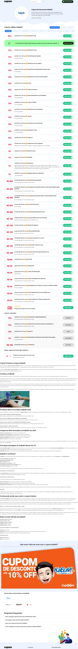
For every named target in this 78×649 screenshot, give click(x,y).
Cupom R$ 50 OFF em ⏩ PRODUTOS (24, 265)
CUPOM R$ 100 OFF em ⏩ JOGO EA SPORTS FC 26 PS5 (29, 238)
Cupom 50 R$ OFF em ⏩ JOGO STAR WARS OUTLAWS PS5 (30, 278)
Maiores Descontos (54, 27)
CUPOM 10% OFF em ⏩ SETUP (22, 83)
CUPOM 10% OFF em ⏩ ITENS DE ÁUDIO (25, 102)
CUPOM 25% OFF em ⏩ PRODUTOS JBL (25, 36)
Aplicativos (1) (15, 30)
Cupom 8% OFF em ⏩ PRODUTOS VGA (24, 151)
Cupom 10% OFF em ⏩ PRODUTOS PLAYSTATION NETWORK (30, 76)
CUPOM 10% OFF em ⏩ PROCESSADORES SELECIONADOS (30, 95)
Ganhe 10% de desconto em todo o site (23, 355)
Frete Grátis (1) (34, 30)
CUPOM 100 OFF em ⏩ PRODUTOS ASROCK (26, 225)
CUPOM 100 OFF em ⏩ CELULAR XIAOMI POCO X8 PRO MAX (30, 217)
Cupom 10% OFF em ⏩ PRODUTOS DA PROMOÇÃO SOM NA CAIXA (32, 69)
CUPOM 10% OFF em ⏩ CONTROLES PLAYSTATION (28, 123)
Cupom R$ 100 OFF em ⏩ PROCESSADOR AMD (27, 231)
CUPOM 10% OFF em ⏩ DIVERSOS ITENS (25, 130)
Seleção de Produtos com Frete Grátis (24, 308)
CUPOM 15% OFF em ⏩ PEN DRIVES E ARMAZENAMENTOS (30, 317)
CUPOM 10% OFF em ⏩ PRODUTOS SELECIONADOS (28, 109)
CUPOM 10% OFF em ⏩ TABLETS (23, 137)
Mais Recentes (71, 27)
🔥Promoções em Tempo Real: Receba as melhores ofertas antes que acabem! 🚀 (36, 43)
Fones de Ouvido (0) (24, 30)
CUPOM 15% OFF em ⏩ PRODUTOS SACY (25, 50)
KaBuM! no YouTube (7, 525)
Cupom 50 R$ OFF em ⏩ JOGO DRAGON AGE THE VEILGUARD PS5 (32, 292)
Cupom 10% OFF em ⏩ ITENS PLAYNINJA (25, 89)
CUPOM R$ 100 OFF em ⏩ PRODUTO (24, 344)
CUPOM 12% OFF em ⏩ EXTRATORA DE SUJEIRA (27, 56)
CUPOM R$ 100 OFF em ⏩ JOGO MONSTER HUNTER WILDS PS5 (31, 252)
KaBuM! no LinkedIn (7, 523)
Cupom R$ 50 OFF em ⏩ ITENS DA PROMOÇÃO (27, 271)
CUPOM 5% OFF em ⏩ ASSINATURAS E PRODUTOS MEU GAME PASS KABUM (34, 337)
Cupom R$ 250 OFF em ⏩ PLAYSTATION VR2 (26, 204)
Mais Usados (63, 27)
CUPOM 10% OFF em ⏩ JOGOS (22, 116)
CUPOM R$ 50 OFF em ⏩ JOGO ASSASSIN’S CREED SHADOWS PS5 (32, 299)
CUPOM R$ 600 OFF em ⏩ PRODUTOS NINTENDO (27, 180)
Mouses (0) (67, 30)
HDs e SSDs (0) (42, 30)
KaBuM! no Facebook (8, 519)
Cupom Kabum (8, 442)
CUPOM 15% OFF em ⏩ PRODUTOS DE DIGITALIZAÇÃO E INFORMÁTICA (33, 324)
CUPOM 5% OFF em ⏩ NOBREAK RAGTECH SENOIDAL (29, 173)
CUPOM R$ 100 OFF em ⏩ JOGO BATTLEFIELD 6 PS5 (28, 245)
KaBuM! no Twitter (7, 520)
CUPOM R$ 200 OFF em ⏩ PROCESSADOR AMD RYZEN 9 (29, 212)
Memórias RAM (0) (51, 30)
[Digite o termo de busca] (37, 1)
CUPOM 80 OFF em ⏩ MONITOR (23, 259)
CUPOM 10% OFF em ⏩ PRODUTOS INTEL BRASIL (28, 63)
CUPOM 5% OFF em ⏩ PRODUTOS (23, 163)
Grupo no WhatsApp (67, 1)
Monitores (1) (59, 30)
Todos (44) (8, 30)
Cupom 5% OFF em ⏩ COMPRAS (23, 157)
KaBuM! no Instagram (8, 522)
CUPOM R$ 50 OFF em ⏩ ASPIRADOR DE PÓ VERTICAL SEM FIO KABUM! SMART (36, 285)
